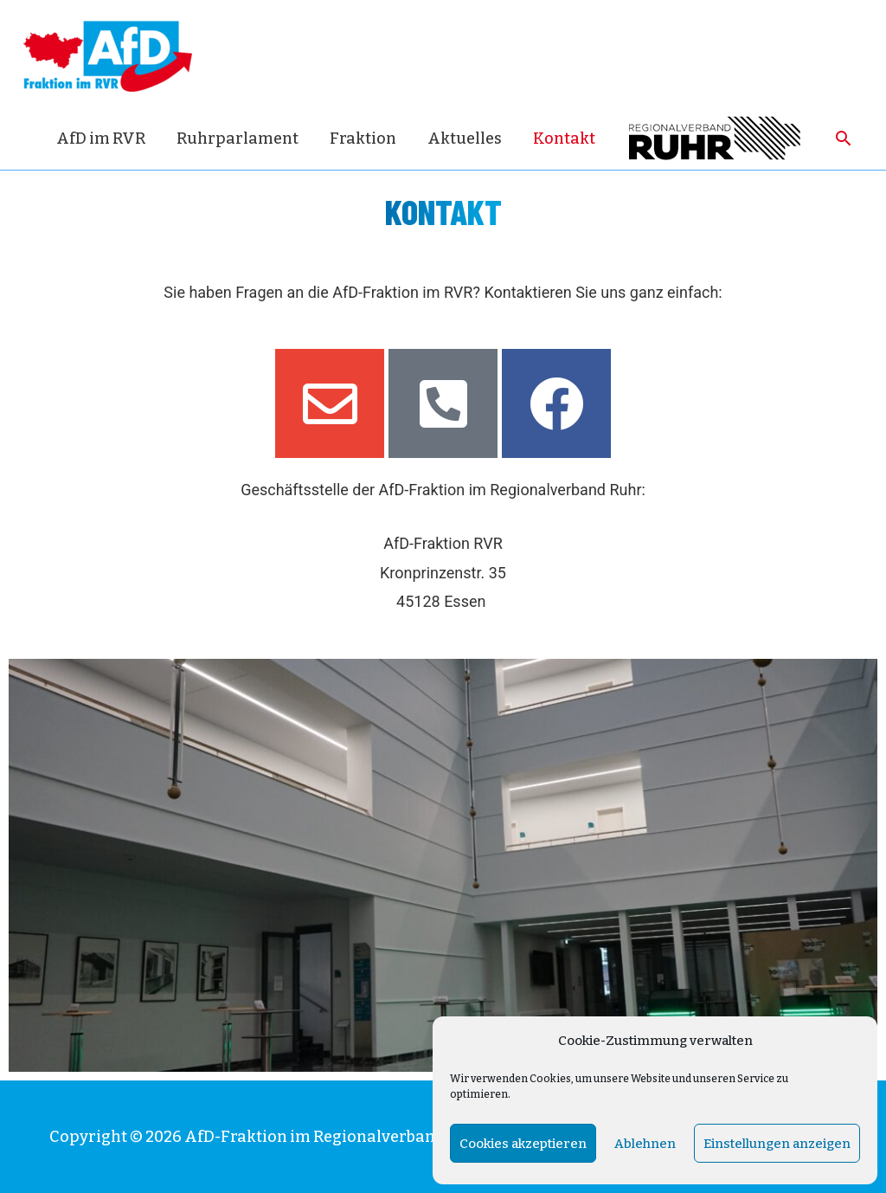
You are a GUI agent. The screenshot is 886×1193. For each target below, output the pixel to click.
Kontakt (564, 138)
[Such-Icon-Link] (843, 138)
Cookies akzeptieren (523, 1143)
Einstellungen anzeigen (777, 1143)
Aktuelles (464, 138)
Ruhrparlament (238, 138)
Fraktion (363, 138)
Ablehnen (645, 1143)
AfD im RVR (100, 138)
